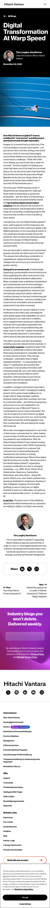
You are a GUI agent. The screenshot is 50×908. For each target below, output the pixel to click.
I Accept (25, 897)
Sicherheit (7, 806)
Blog (5, 836)
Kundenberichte (10, 826)
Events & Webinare (11, 736)
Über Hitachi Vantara (11, 717)
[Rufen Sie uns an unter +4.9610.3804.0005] (25, 860)
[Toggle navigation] (45, 4)
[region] (25, 886)
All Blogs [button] (9, 16)
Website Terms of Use (27, 657)
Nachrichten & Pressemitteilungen (17, 731)
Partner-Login (9, 840)
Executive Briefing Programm (15, 750)
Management (8, 740)
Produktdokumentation (13, 787)
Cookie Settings (25, 904)
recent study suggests (13, 347)
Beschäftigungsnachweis (13, 801)
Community (8, 783)
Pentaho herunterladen (13, 850)
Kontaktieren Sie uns (11, 766)
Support (6, 778)
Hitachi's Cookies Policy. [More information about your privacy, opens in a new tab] (24, 889)
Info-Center (8, 822)
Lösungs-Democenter (12, 845)
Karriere (6, 727)
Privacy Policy (37, 654)
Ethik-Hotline (8, 796)
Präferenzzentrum (11, 745)
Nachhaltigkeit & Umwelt (13, 722)
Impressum (8, 817)
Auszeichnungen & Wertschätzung (17, 754)
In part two (8, 500)
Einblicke (7, 831)
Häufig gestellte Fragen (13, 792)
